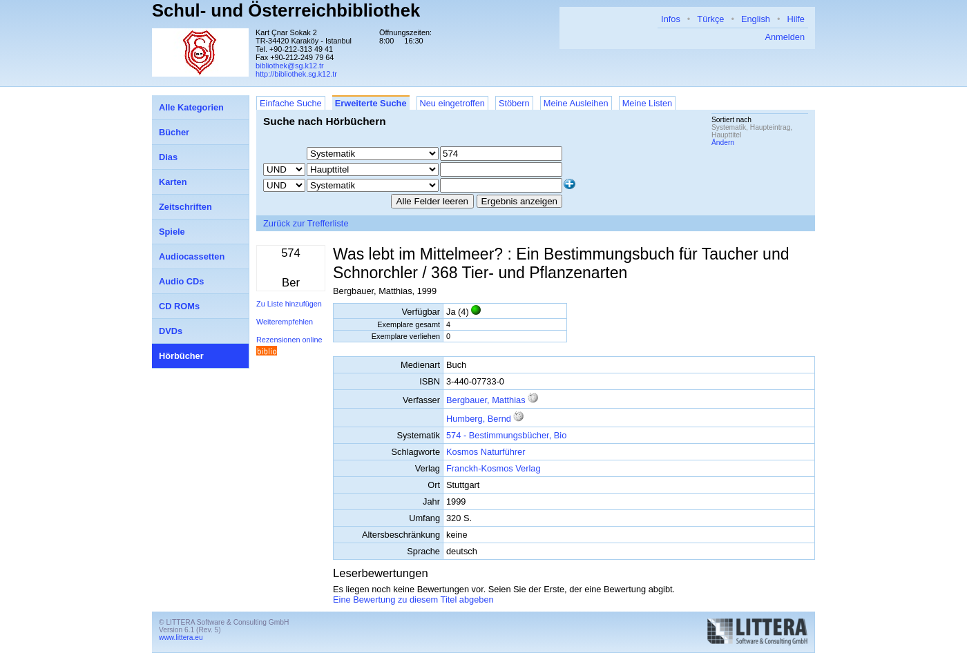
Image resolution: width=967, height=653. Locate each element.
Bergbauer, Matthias (486, 400)
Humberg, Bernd (478, 418)
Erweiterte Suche (371, 103)
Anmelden (785, 37)
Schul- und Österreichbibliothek (286, 10)
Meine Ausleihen (576, 103)
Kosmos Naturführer (486, 452)
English (755, 19)
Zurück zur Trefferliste (306, 223)
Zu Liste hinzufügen (289, 304)
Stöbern (514, 103)
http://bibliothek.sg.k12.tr (296, 74)
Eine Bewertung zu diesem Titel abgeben (413, 599)
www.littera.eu (181, 637)
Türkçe (710, 19)
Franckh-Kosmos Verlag (493, 468)
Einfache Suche (291, 103)
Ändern (722, 142)
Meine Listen (647, 103)
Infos (670, 19)
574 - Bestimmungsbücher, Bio (506, 435)
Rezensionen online (289, 339)
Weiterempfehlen (284, 322)
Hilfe (796, 19)
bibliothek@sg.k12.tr (290, 65)
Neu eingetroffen (452, 103)
